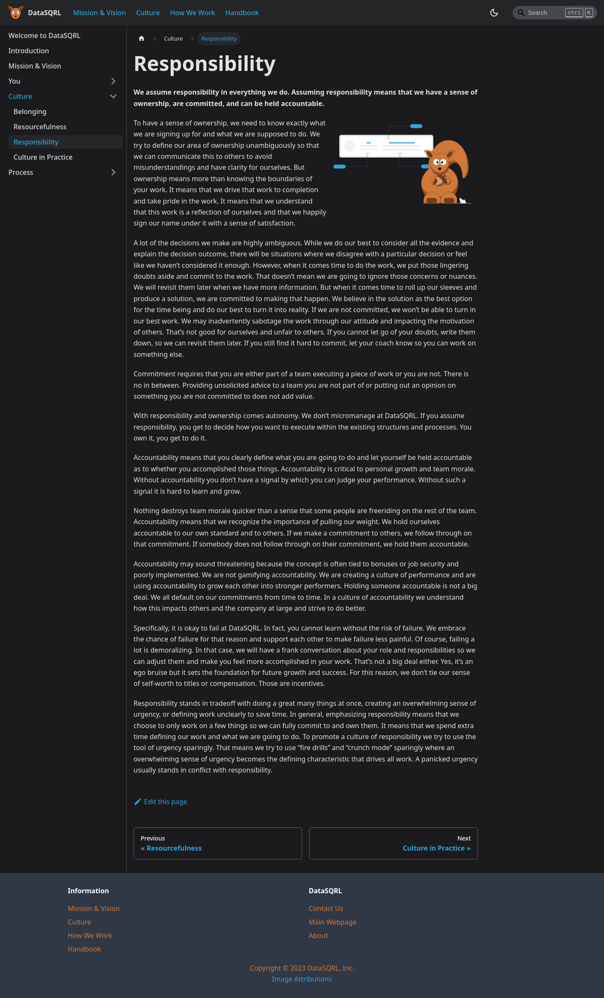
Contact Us (326, 908)
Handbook (242, 12)
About (318, 935)
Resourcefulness (40, 126)
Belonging (30, 111)
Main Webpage (333, 922)
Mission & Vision (99, 12)
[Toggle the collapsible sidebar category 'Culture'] (113, 96)
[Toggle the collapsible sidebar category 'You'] (113, 81)
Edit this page (160, 801)
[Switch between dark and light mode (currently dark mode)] (494, 12)
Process (20, 172)
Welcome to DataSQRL (44, 35)
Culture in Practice (43, 157)
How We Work (192, 12)
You (14, 81)
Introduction (28, 50)
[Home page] (142, 38)
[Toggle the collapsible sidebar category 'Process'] (113, 172)
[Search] (555, 12)
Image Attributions (302, 979)
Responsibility (36, 142)
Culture (148, 12)
